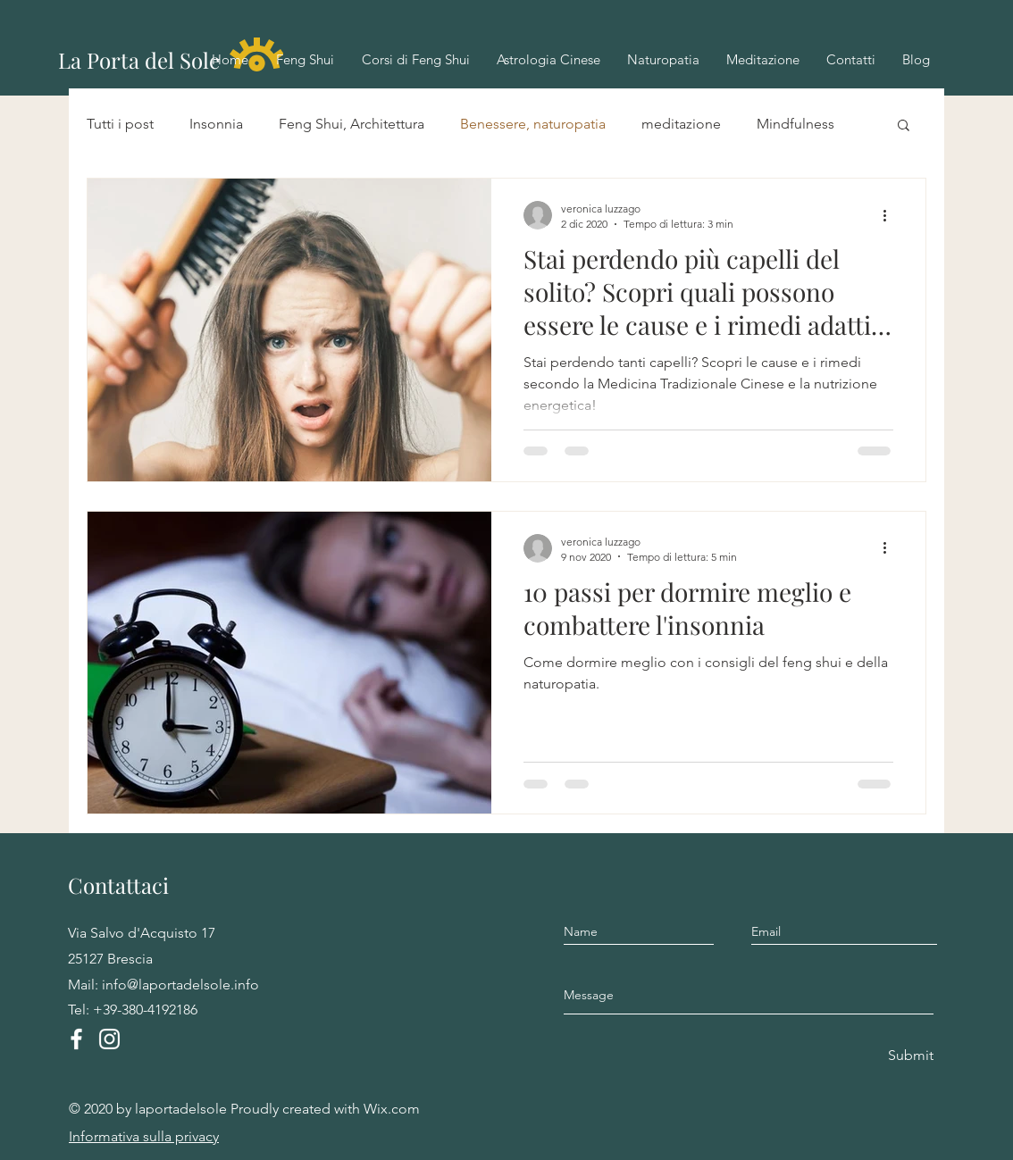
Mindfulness (795, 123)
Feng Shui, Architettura (351, 123)
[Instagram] (109, 1039)
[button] (903, 126)
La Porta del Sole (139, 60)
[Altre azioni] (890, 215)
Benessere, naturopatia (533, 123)
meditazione (681, 123)
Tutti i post (120, 123)
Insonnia (216, 123)
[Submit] (909, 1056)
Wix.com (392, 1108)
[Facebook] (76, 1039)
